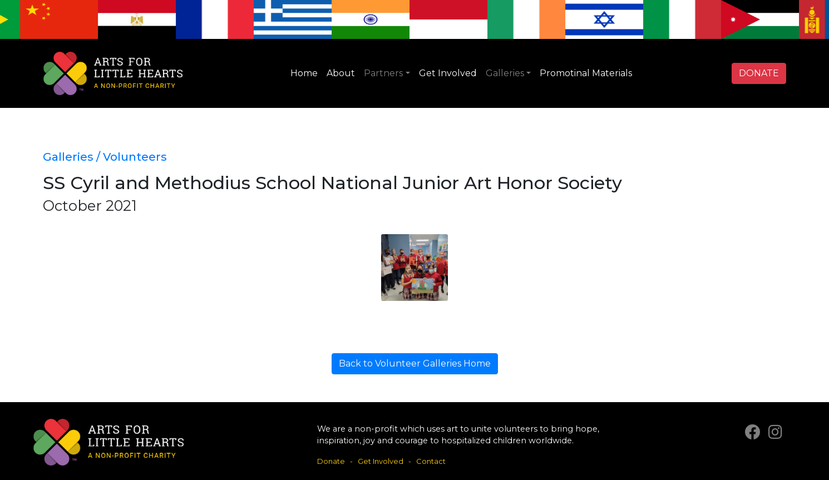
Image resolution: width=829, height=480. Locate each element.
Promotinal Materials (586, 73)
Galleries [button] (505, 73)
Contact (431, 461)
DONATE (759, 73)
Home (304, 73)
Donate (331, 461)
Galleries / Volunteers (105, 157)
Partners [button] (383, 73)
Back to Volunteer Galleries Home (415, 363)
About (341, 73)
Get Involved (448, 73)
